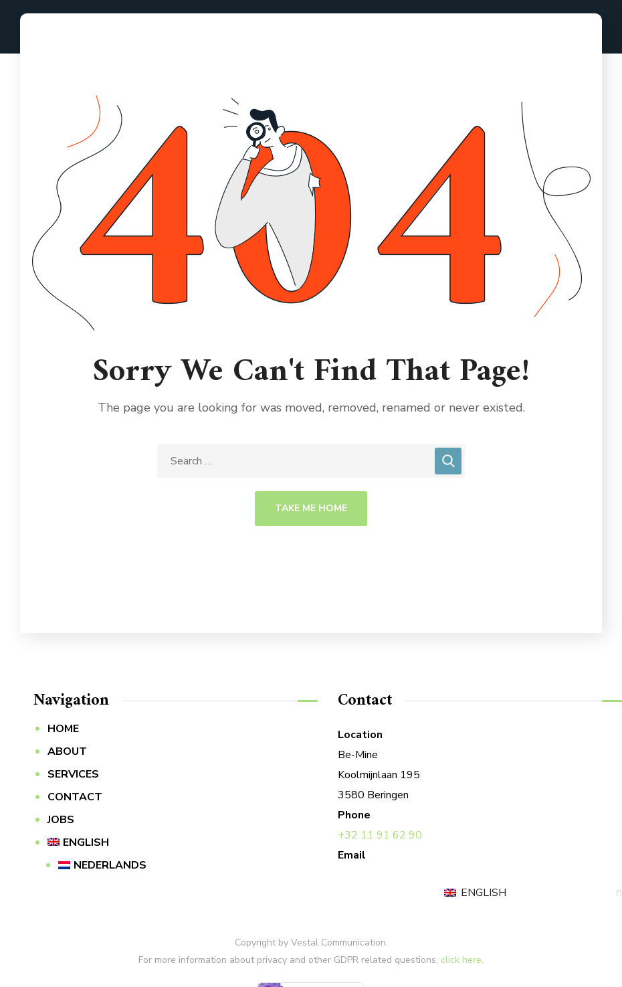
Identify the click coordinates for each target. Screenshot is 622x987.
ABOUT (67, 751)
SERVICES (73, 774)
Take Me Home (311, 508)
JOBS (60, 819)
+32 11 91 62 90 (380, 835)
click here (461, 960)
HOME (63, 728)
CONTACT (74, 797)
